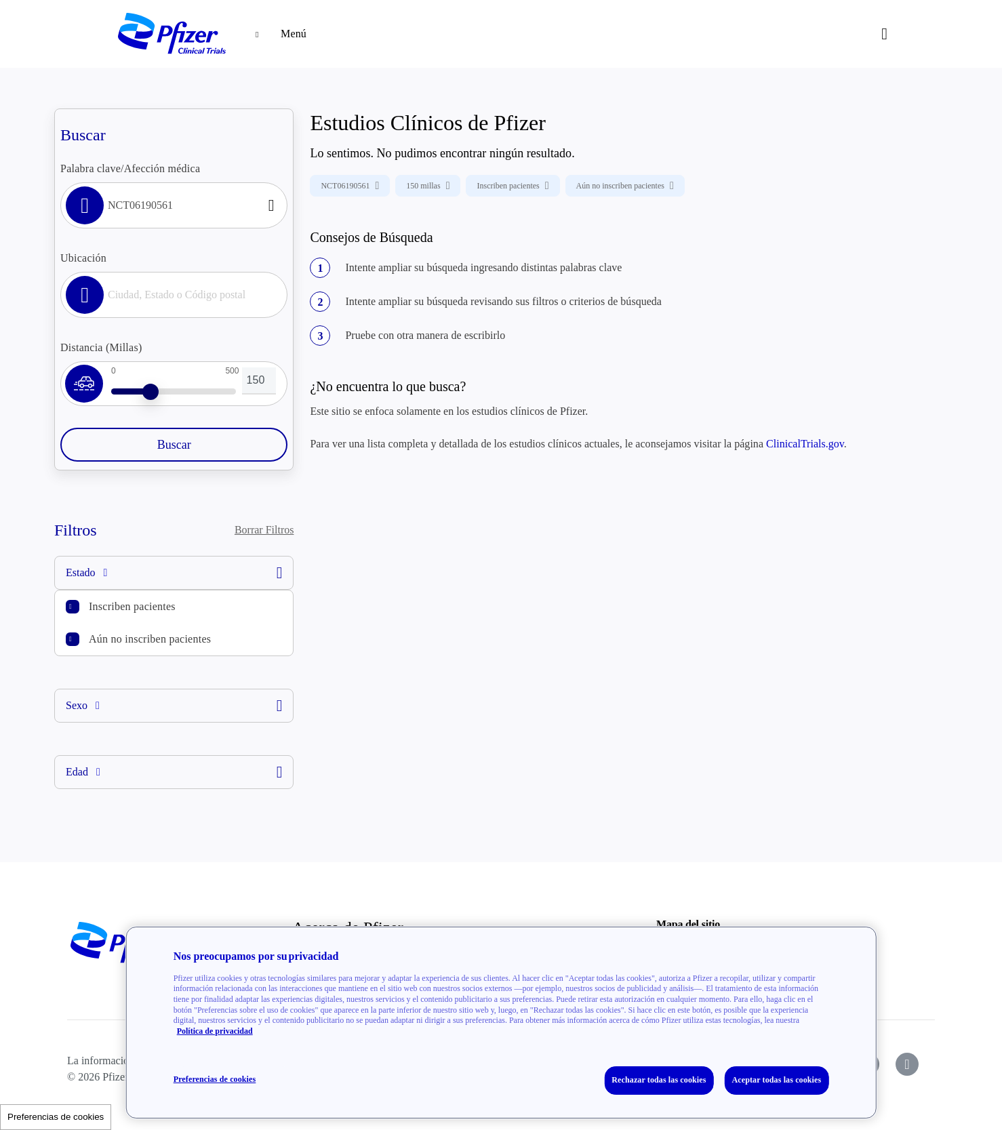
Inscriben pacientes (132, 606)
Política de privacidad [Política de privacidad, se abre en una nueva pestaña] (215, 1031)
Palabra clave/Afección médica (130, 168)
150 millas (427, 185)
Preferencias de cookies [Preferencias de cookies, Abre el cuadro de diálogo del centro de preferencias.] (215, 1079)
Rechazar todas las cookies (659, 1080)
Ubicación (83, 258)
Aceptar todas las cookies (777, 1080)
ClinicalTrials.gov (805, 443)
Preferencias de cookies (55, 1117)
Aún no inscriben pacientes (150, 639)
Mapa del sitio (688, 924)
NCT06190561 (350, 185)
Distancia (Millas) (101, 347)
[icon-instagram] (907, 1064)
